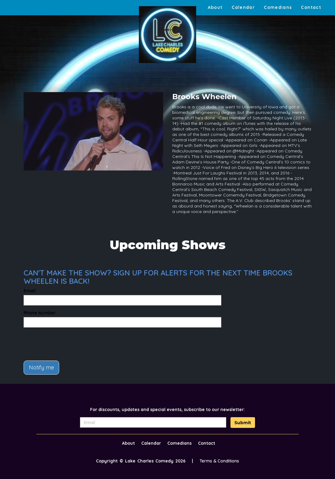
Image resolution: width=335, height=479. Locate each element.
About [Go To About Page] (215, 7)
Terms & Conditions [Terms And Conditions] (219, 461)
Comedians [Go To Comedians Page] (278, 7)
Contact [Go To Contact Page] (311, 7)
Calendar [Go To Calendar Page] (243, 7)
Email (30, 291)
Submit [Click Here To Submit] (242, 422)
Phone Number (40, 313)
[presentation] (70, 344)
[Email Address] (153, 422)
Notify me (41, 367)
